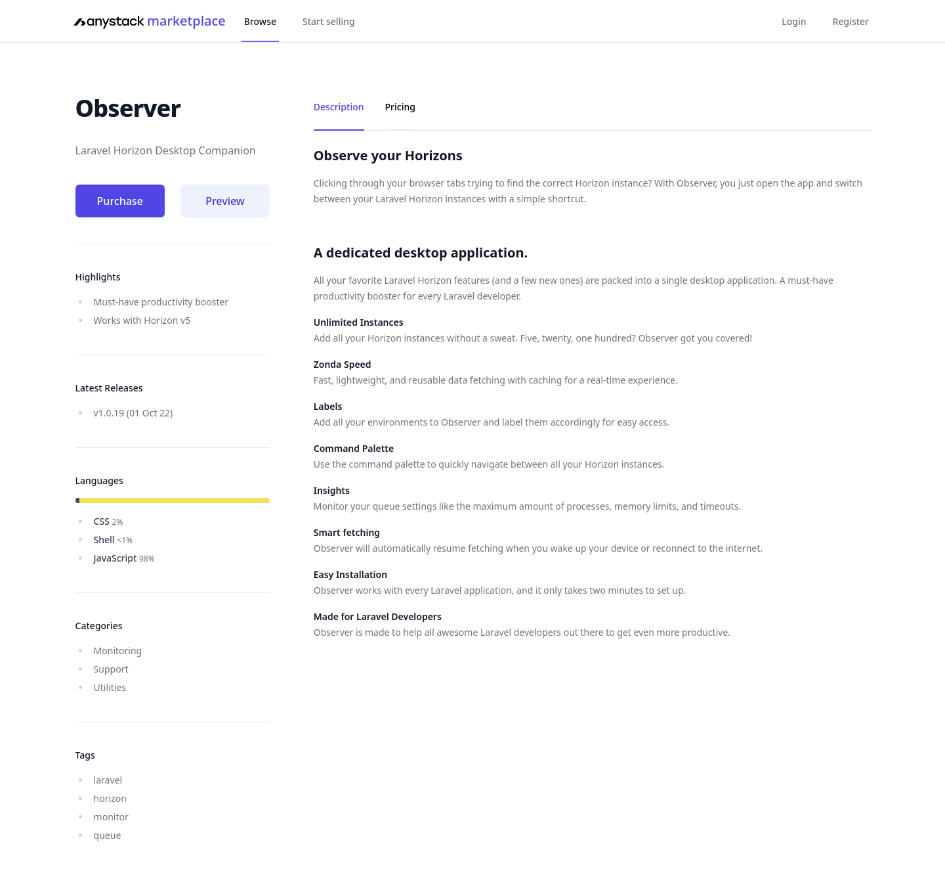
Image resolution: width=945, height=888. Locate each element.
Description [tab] (339, 106)
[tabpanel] (593, 393)
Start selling (329, 21)
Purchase (120, 201)
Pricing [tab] (400, 106)
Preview (225, 201)
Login (794, 21)
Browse (260, 21)
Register (851, 21)
